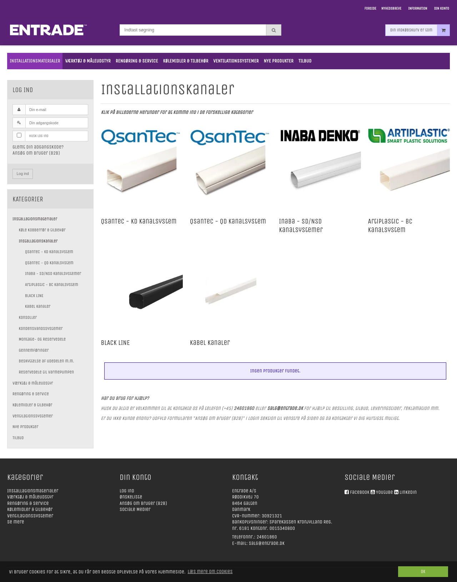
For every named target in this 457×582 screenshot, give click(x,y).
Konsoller (28, 317)
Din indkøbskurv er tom (420, 30)
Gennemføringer (34, 350)
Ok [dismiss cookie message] (423, 571)
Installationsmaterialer (34, 218)
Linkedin (408, 492)
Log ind (23, 173)
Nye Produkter (25, 426)
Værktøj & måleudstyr (32, 383)
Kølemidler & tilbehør (32, 404)
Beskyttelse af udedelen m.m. (46, 360)
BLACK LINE (34, 295)
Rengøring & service (30, 393)
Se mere (15, 522)
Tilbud (18, 437)
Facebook (359, 492)
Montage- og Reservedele (42, 339)
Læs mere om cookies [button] (210, 571)
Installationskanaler (38, 241)
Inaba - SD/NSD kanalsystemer (53, 273)
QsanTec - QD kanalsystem (49, 262)
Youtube (384, 492)
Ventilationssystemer (32, 415)
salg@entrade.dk (267, 543)
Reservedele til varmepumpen (46, 372)
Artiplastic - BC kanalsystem (51, 284)
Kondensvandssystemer (41, 328)
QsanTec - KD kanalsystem (49, 251)
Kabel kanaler (37, 306)
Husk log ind (39, 136)
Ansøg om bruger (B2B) (36, 153)
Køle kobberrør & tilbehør (42, 229)
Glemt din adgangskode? (38, 147)
